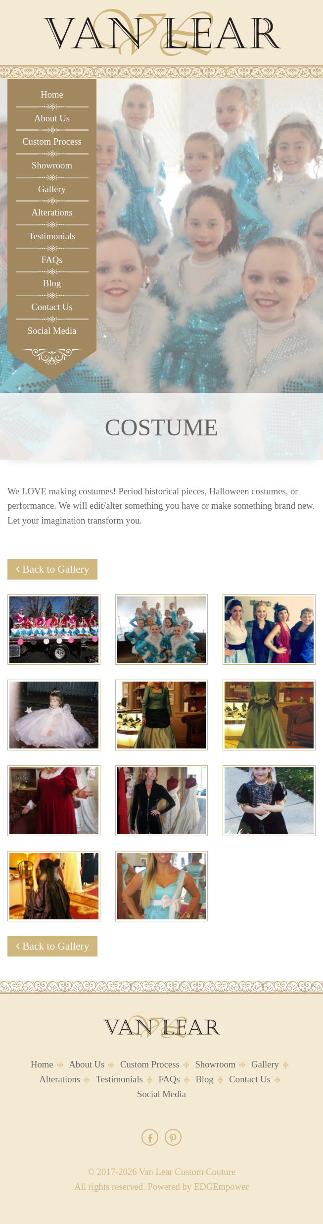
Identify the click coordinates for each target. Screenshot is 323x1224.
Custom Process (52, 141)
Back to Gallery (52, 569)
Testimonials (51, 236)
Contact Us (51, 307)
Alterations (52, 212)
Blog (52, 283)
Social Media (52, 330)
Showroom (52, 165)
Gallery (52, 189)
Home (52, 94)
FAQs (51, 260)
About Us (52, 118)
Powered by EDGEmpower (198, 1186)
